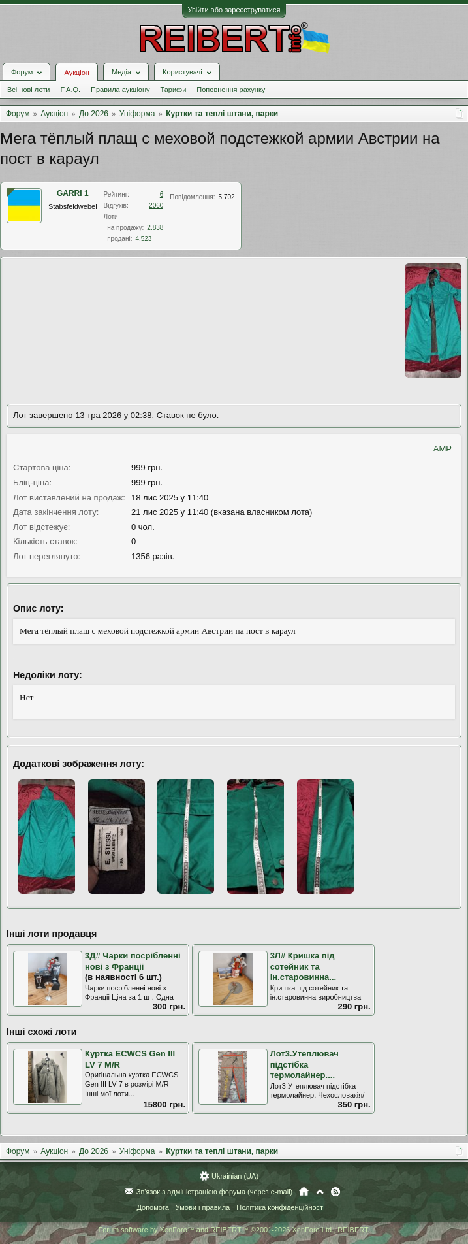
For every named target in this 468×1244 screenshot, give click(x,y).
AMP (442, 448)
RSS (335, 1191)
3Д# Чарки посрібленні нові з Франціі (133, 961)
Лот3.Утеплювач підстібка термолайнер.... (304, 1064)
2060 (156, 205)
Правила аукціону (120, 89)
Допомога (152, 1207)
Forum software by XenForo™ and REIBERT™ (233, 1230)
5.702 (227, 197)
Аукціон (76, 72)
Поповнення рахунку (230, 89)
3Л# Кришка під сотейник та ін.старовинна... (303, 966)
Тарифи (174, 89)
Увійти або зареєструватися (234, 10)
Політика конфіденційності (280, 1207)
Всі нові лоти (28, 89)
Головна (304, 1191)
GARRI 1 (73, 193)
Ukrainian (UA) (234, 1176)
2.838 (155, 227)
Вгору (319, 1191)
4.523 (143, 238)
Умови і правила (203, 1207)
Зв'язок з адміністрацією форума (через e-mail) (214, 1192)
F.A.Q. (70, 89)
